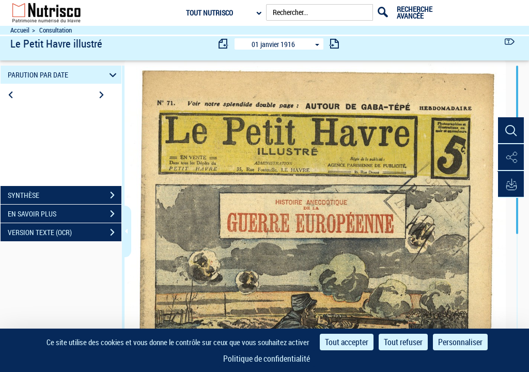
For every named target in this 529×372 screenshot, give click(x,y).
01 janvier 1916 (273, 44)
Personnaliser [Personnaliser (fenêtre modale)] (460, 342)
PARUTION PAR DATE (64, 75)
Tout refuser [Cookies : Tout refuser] (403, 342)
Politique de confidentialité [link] (266, 358)
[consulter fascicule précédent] (223, 44)
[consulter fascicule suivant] (334, 44)
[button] (511, 130)
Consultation (55, 30)
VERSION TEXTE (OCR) (64, 232)
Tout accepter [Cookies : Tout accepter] (346, 342)
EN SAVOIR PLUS (64, 214)
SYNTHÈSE (64, 195)
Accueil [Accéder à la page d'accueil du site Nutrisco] (19, 30)
